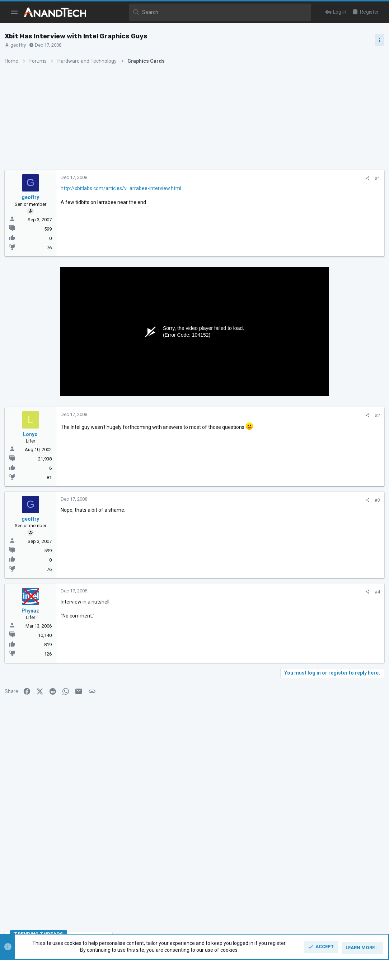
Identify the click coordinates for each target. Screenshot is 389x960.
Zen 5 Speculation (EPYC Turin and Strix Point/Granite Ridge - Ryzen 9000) (332, 409)
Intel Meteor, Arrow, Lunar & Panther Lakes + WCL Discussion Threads (333, 457)
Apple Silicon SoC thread (331, 540)
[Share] (250, 178)
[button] (14, 12)
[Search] (203, 12)
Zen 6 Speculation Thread (331, 574)
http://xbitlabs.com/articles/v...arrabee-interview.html (123, 188)
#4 (260, 592)
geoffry (20, 45)
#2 (260, 415)
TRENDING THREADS (308, 389)
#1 (260, 178)
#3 (260, 500)
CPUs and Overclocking (315, 435)
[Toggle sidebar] (377, 40)
